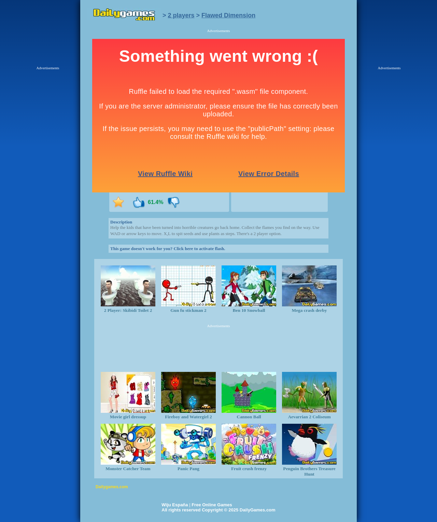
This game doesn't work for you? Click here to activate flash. (167, 248)
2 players (181, 15)
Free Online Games (212, 504)
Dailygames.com (112, 486)
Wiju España (174, 504)
